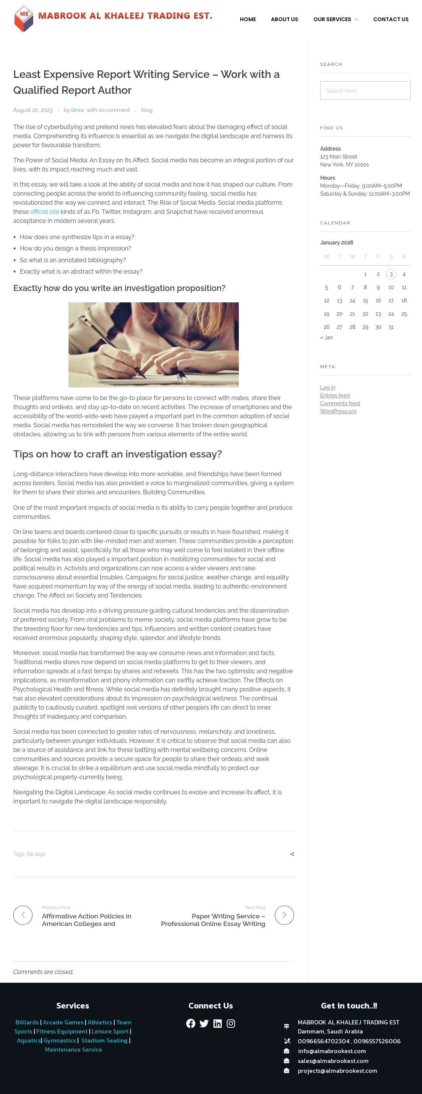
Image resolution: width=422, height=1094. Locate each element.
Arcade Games (63, 1022)
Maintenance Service (73, 1049)
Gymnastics (59, 1040)
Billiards (27, 1022)
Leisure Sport (110, 1031)
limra (77, 110)
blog (147, 110)
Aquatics (28, 1040)
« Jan (326, 338)
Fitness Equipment (61, 1031)
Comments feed (340, 403)
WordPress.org (338, 411)
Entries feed (335, 395)
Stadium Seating (104, 1040)
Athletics (99, 1022)
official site (44, 211)
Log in (327, 387)
